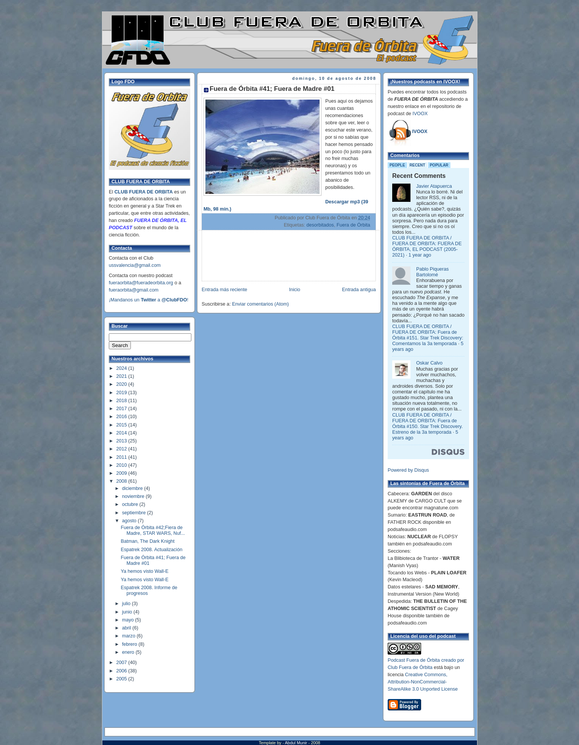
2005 (122, 679)
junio (128, 612)
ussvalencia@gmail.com (135, 265)
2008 (122, 481)
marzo (129, 636)
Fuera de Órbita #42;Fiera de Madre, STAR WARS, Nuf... (153, 530)
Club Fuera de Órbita (410, 667)
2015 (122, 425)
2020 (122, 384)
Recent (417, 165)
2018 (122, 400)
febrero (130, 644)
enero (129, 652)
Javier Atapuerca (434, 186)
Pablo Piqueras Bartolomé (432, 271)
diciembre (133, 488)
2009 (122, 473)
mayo (128, 620)
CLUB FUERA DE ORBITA (144, 192)
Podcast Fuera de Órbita (414, 660)
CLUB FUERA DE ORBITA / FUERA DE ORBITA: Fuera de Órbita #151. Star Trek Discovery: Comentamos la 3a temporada (427, 335)
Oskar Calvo (429, 363)
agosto (130, 520)
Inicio (294, 289)
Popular (439, 165)
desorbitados (320, 225)
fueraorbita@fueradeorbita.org (141, 282)
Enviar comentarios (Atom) (260, 304)
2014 (122, 433)
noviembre (134, 496)
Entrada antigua (359, 289)
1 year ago (420, 255)
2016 (122, 416)
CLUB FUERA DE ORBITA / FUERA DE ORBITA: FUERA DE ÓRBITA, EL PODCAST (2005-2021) (427, 246)
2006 (122, 671)
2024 (122, 368)
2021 (122, 376)
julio (127, 603)
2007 (122, 662)
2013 (122, 441)
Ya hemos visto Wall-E (145, 571)
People (397, 165)
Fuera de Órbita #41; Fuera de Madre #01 (272, 88)
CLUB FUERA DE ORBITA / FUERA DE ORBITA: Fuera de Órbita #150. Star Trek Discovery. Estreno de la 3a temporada (427, 423)
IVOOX (420, 113)
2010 (122, 465)
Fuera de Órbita (353, 225)
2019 (122, 392)
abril (127, 628)
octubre (131, 504)
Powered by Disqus (408, 470)
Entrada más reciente (224, 289)
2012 (122, 449)
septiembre (134, 512)
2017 (122, 408)
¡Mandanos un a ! (148, 300)
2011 (122, 457)
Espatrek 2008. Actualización (152, 549)
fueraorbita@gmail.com (134, 290)
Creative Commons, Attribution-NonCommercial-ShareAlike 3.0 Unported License (423, 682)
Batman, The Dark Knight (148, 541)
